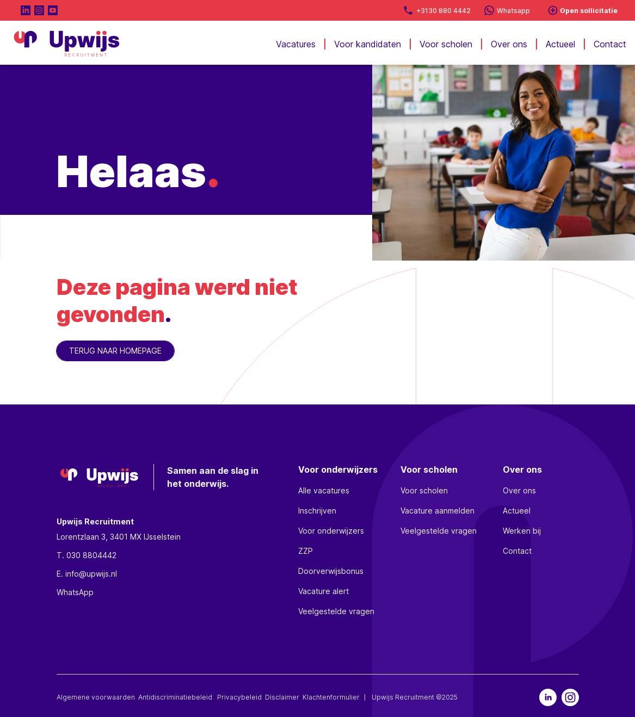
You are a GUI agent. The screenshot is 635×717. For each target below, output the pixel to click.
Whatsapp (513, 11)
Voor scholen (446, 44)
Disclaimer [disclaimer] (282, 697)
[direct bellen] (408, 10)
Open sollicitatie (589, 11)
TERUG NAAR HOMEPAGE (115, 350)
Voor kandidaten (367, 44)
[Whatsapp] (489, 10)
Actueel (560, 44)
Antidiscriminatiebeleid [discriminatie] (176, 697)
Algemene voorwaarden (96, 697)
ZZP (305, 550)
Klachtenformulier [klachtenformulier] (332, 697)
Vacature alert (323, 591)
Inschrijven (317, 510)
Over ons (509, 44)
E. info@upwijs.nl (87, 573)
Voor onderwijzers (331, 530)
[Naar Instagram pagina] (39, 10)
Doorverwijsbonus (330, 571)
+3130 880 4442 (443, 11)
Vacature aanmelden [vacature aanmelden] (437, 510)
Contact (610, 44)
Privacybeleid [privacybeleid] (239, 697)
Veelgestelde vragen (336, 611)
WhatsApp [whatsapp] (75, 592)
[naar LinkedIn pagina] (25, 10)
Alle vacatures (323, 490)
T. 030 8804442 (86, 555)
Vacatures (296, 44)
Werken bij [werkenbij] (522, 530)
